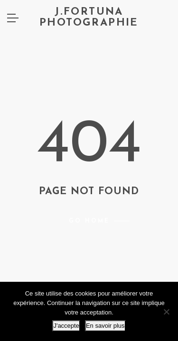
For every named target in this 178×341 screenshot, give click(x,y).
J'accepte (66, 325)
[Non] (166, 311)
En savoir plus (105, 325)
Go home (89, 221)
